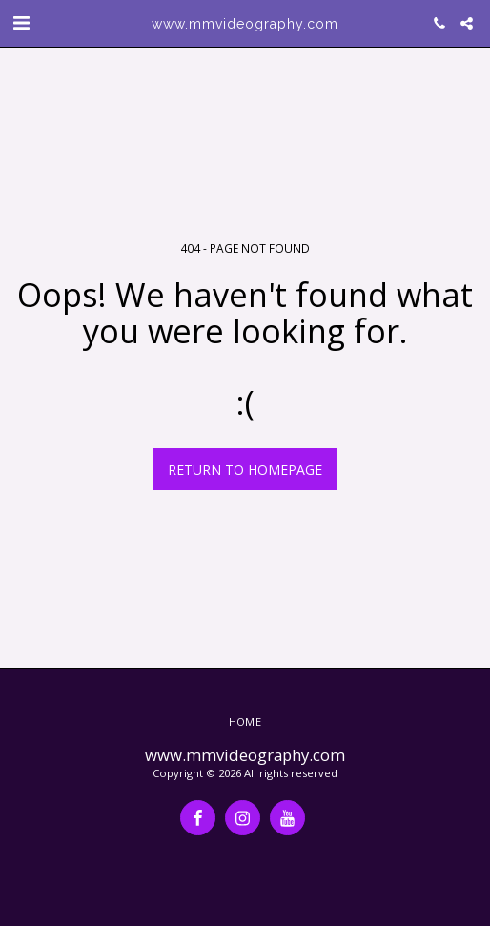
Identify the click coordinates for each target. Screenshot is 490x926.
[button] (21, 22)
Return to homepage (245, 470)
